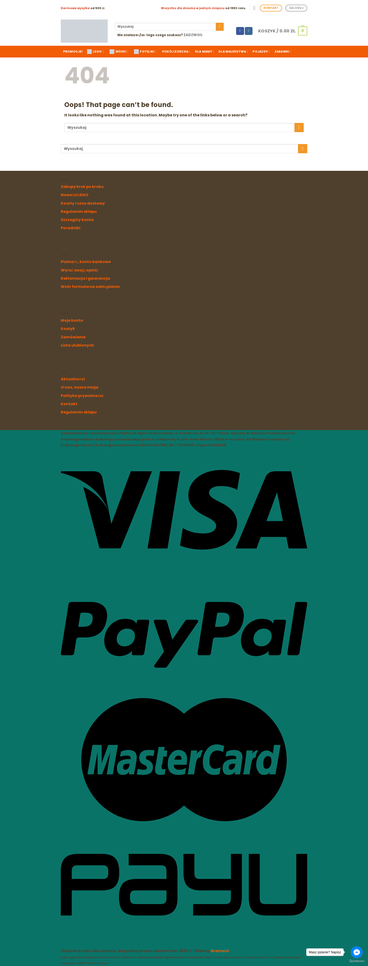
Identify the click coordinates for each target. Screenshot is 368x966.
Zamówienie (73, 337)
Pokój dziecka (176, 51)
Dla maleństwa (233, 51)
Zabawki (283, 51)
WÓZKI (119, 51)
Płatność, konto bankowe (86, 261)
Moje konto (72, 320)
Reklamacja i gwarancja (85, 278)
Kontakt (69, 404)
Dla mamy (204, 51)
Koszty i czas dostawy (83, 203)
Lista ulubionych (77, 345)
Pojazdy (261, 51)
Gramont (220, 951)
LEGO (95, 51)
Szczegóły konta (77, 219)
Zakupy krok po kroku (82, 186)
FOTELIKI (145, 51)
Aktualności (73, 379)
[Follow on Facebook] (240, 31)
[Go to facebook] (357, 952)
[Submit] (220, 27)
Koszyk (68, 328)
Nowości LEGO (74, 195)
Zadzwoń (193, 34)
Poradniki (70, 228)
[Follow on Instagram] (249, 31)
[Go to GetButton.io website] (356, 961)
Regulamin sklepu (79, 211)
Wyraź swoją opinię (79, 270)
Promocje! (73, 51)
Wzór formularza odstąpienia (90, 286)
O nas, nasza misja (79, 387)
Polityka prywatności (82, 395)
